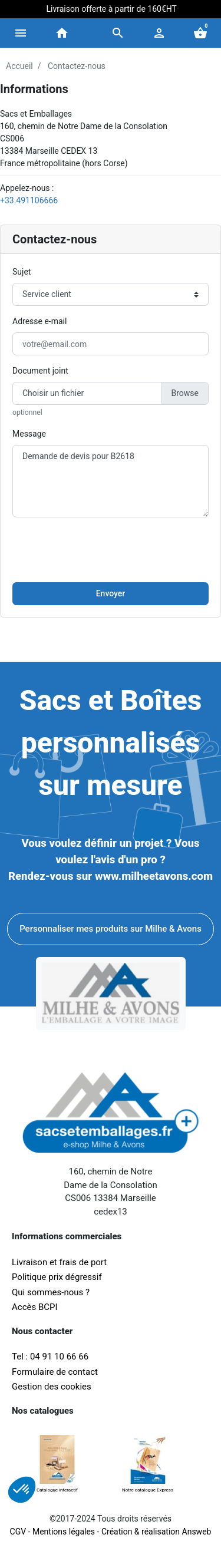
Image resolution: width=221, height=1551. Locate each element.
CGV (18, 1531)
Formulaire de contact (55, 1372)
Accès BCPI (35, 1307)
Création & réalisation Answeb (156, 1531)
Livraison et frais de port (60, 1262)
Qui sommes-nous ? (51, 1292)
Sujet (21, 271)
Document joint (40, 370)
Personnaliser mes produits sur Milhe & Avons (110, 928)
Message (29, 433)
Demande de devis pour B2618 (110, 481)
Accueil (19, 66)
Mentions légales (63, 1531)
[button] (118, 33)
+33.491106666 (29, 200)
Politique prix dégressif (57, 1277)
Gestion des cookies (51, 1386)
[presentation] (110, 550)
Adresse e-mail (39, 321)
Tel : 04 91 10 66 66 (50, 1356)
